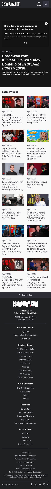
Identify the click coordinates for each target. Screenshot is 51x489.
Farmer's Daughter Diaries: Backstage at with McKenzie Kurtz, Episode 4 (37, 153)
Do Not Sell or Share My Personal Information (25, 472)
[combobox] (45, 4)
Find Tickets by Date (25, 349)
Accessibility (25, 440)
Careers (25, 437)
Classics (25, 367)
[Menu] (39, 4)
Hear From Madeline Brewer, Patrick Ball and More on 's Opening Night (37, 247)
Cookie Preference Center (25, 469)
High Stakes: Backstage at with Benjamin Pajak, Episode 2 (12, 282)
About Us (25, 433)
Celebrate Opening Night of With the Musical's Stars (36, 216)
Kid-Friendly (25, 363)
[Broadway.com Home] (11, 4)
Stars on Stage (25, 360)
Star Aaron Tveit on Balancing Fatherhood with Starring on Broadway (12, 185)
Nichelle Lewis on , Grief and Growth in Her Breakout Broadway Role (11, 248)
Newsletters (25, 409)
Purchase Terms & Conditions (25, 459)
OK (25, 43)
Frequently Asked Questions (25, 335)
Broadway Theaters (25, 416)
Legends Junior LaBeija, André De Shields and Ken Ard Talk (11, 153)
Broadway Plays (25, 356)
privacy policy (43, 475)
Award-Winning (25, 370)
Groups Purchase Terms (25, 462)
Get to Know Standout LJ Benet (37, 184)
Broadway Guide (25, 412)
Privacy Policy (25, 452)
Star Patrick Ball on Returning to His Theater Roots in (36, 118)
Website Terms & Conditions (25, 456)
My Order (25, 331)
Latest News (25, 391)
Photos (25, 398)
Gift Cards (25, 419)
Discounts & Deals (25, 377)
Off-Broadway (25, 374)
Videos (25, 395)
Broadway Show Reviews (25, 423)
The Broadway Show (25, 388)
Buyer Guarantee (25, 444)
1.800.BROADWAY (29, 313)
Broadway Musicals (25, 352)
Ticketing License (25, 465)
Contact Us (24, 311)
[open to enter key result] (46, 4)
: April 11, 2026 (11, 215)
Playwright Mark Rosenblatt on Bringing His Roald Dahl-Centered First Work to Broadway (37, 282)
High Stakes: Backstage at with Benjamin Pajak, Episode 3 (12, 120)
